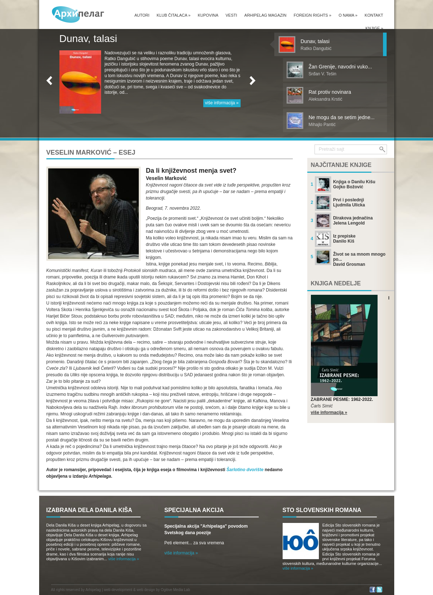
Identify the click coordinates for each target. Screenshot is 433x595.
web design (146, 590)
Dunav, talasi (88, 38)
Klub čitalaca (173, 15)
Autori (141, 15)
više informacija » (222, 102)
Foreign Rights (312, 15)
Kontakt (374, 15)
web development (118, 590)
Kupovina (208, 15)
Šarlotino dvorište (244, 469)
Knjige (374, 28)
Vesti (231, 15)
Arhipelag (93, 590)
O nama (347, 15)
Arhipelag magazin (265, 15)
